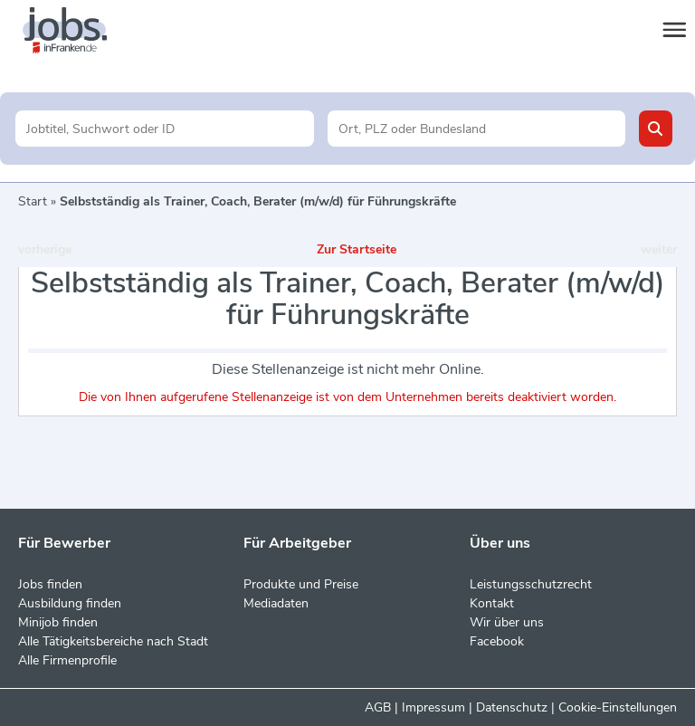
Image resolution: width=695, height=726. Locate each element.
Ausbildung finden (69, 603)
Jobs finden (50, 584)
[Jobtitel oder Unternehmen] (164, 128)
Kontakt (492, 603)
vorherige (44, 249)
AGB (378, 707)
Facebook (497, 641)
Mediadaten (276, 603)
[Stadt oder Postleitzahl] (476, 128)
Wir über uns (507, 622)
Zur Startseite (356, 249)
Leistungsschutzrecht (531, 584)
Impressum (433, 707)
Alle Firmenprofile (67, 660)
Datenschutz (511, 707)
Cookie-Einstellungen (617, 707)
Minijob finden (58, 622)
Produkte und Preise (300, 584)
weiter (659, 249)
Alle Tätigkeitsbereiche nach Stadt (113, 641)
